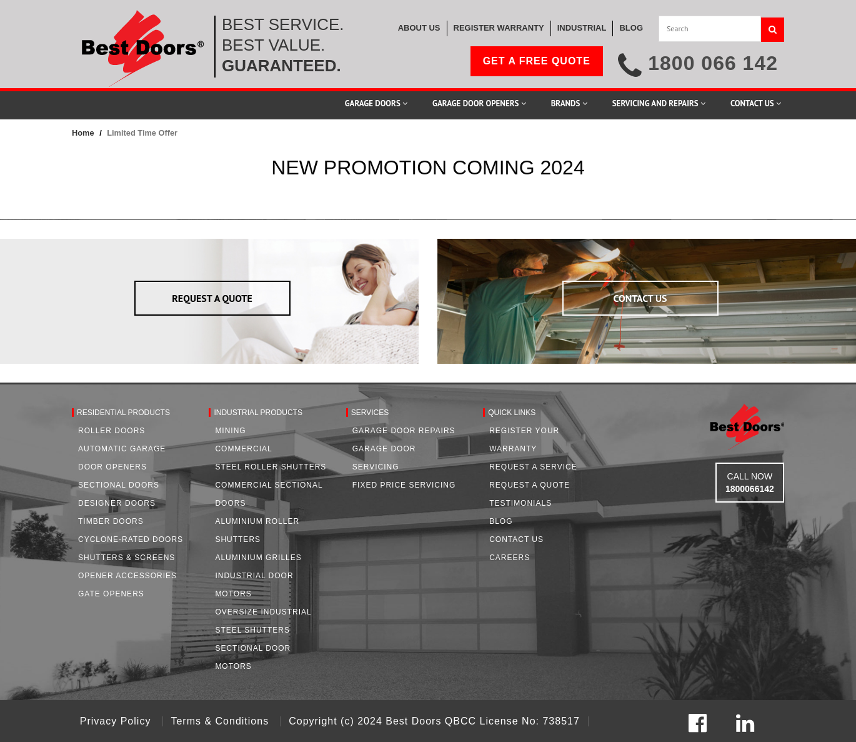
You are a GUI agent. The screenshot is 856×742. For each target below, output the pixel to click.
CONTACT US (640, 298)
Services (370, 412)
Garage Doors (376, 103)
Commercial (243, 448)
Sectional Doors (118, 485)
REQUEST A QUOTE (212, 298)
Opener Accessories (127, 575)
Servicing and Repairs (658, 103)
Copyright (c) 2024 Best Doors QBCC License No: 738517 (434, 721)
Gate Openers (111, 593)
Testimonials (520, 503)
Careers (509, 557)
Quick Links (511, 412)
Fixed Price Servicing (403, 485)
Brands (569, 103)
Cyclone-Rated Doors (130, 539)
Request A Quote (529, 485)
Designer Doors (117, 503)
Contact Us (755, 103)
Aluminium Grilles (258, 557)
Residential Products (123, 412)
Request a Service (533, 467)
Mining (230, 430)
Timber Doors (111, 521)
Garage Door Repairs (403, 430)
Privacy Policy (117, 721)
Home (83, 133)
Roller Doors (111, 430)
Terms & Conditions (221, 721)
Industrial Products (258, 412)
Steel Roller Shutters (270, 467)
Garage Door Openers (479, 103)
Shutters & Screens (126, 557)
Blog (500, 521)
